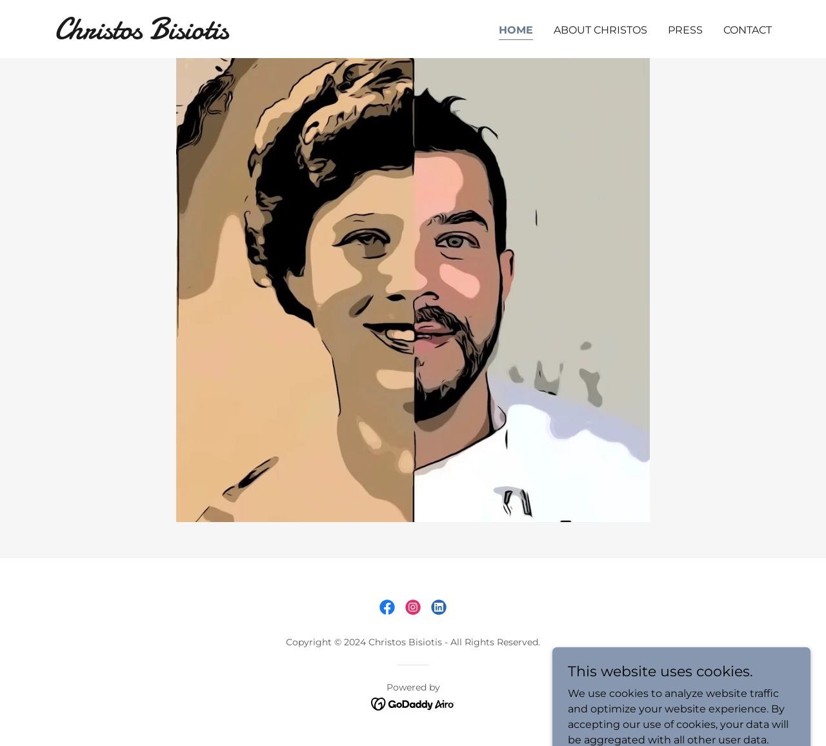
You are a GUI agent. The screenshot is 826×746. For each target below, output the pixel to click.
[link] (179, 35)
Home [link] (516, 30)
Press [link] (685, 30)
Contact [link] (747, 30)
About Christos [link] (600, 30)
